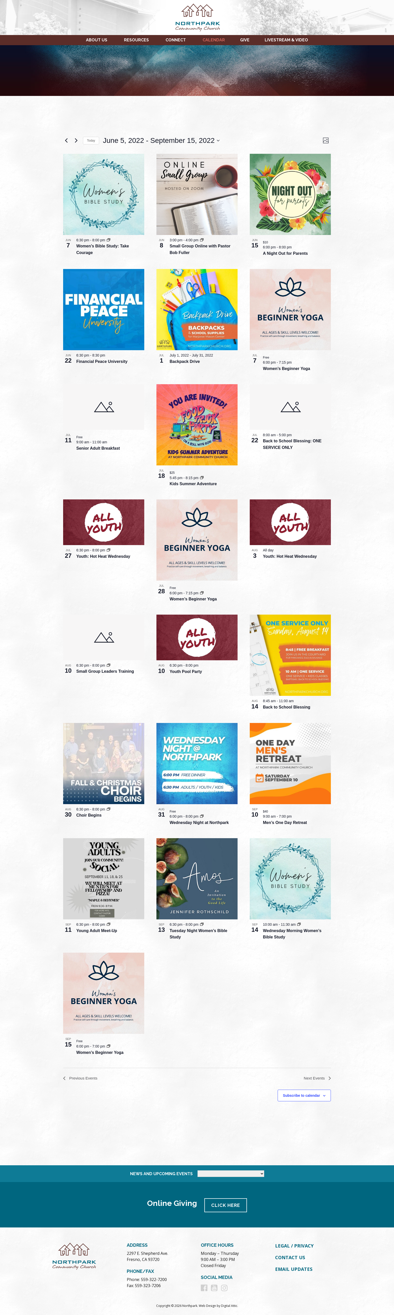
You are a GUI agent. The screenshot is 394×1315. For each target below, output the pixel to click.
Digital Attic (229, 1305)
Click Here (226, 1204)
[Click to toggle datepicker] (161, 141)
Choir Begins (89, 815)
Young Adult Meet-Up (96, 931)
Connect (176, 40)
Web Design (207, 1305)
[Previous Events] (66, 141)
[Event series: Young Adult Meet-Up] (108, 924)
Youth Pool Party (186, 671)
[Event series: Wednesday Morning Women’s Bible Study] (299, 924)
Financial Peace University (102, 361)
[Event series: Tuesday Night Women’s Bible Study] (202, 924)
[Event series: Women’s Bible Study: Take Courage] (108, 240)
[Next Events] (76, 141)
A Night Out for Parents (285, 253)
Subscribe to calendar (301, 1096)
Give (244, 40)
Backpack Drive (185, 361)
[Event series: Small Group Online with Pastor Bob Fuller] (202, 240)
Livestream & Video (286, 40)
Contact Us (290, 1257)
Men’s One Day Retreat (285, 822)
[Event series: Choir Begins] (108, 809)
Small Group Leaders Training (105, 671)
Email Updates (293, 1269)
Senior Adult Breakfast (98, 448)
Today (91, 140)
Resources (136, 40)
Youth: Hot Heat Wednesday (103, 556)
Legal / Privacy (294, 1245)
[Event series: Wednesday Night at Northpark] (202, 816)
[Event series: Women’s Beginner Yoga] (202, 593)
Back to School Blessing (286, 707)
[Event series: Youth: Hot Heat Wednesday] (108, 550)
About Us (96, 40)
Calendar (214, 40)
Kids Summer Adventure (193, 484)
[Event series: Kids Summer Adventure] (202, 478)
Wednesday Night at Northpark (199, 822)
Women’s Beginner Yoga (286, 368)
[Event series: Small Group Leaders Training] (108, 665)
